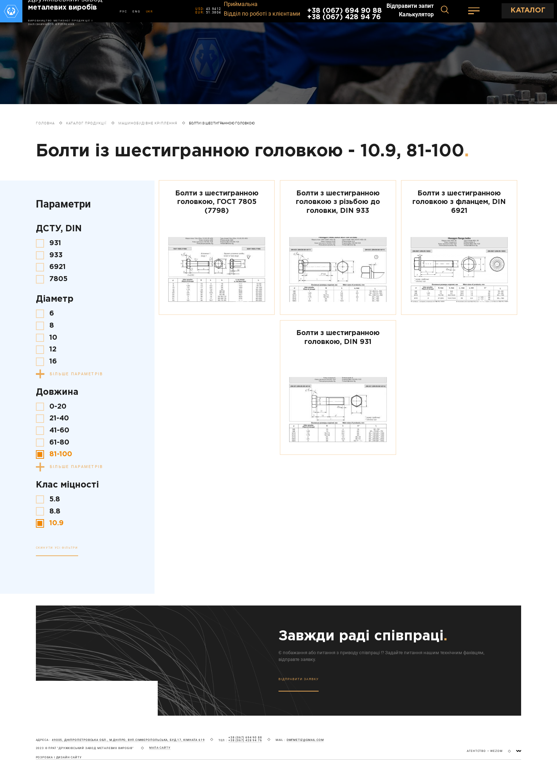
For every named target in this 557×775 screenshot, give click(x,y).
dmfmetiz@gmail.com (305, 740)
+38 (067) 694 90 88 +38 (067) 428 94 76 (344, 14)
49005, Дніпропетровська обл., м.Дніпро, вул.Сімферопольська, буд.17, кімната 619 (128, 740)
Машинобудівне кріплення (147, 123)
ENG (136, 11)
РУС (123, 11)
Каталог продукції (86, 123)
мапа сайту (159, 747)
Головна (45, 123)
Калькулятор (416, 14)
